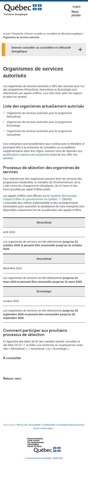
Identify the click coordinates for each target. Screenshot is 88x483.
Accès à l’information (43, 428)
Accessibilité (35, 425)
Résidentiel (17, 33)
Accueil (6, 33)
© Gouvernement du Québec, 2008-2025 (44, 458)
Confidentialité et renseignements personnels (63, 425)
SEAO (19, 345)
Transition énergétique (16, 14)
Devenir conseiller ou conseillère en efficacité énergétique (53, 33)
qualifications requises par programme (26, 154)
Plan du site (22, 425)
